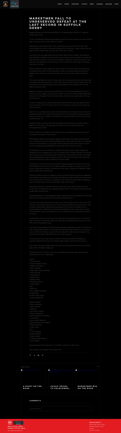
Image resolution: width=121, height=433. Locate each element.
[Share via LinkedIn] (38, 355)
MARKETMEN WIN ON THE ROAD (87, 387)
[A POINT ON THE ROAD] (33, 376)
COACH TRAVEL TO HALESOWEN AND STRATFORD (59, 387)
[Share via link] (42, 355)
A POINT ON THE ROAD (32, 387)
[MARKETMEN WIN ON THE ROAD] (88, 376)
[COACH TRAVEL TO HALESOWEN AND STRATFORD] (60, 376)
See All (98, 366)
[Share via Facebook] (30, 355)
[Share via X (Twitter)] (34, 355)
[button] (66, 4)
